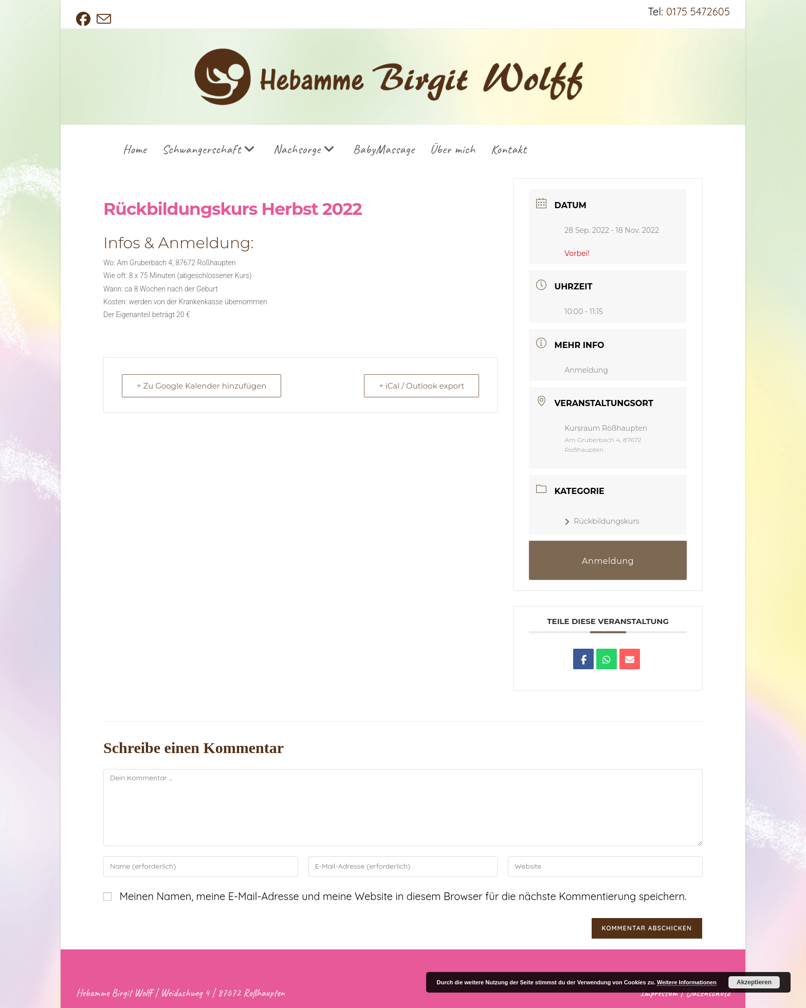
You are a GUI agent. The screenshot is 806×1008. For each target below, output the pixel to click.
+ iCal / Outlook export (421, 386)
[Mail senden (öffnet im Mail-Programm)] (104, 19)
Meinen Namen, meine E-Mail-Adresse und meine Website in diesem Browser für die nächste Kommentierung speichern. (402, 896)
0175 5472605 (698, 11)
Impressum (658, 992)
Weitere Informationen (687, 982)
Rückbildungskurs (601, 521)
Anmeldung (586, 370)
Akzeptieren (754, 982)
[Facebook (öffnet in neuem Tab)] (85, 19)
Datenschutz (708, 992)
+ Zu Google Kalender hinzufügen (201, 386)
